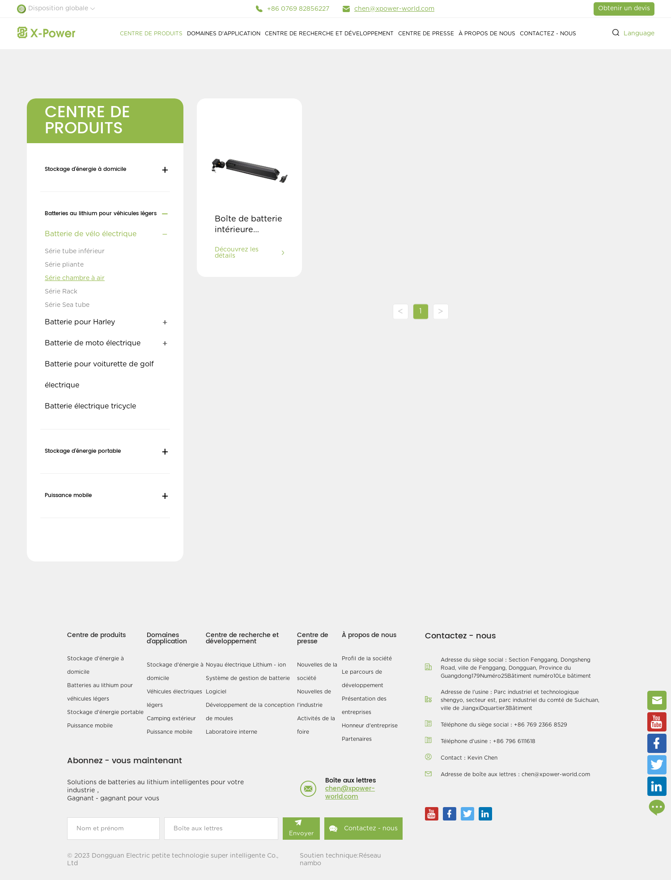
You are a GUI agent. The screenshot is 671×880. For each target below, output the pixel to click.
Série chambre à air (75, 278)
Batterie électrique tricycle (90, 406)
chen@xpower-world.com (394, 9)
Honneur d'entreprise (370, 725)
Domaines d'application (223, 33)
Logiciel (216, 691)
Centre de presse (426, 33)
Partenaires (357, 739)
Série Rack (61, 292)
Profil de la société (367, 658)
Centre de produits (151, 33)
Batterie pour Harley (80, 322)
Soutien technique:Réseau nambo (340, 860)
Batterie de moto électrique (92, 343)
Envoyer (301, 828)
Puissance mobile (68, 495)
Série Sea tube (67, 305)
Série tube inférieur (75, 251)
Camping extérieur (171, 718)
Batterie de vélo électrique (90, 234)
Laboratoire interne (231, 732)
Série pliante (64, 265)
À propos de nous (487, 33)
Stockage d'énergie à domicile (85, 169)
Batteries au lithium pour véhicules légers (101, 213)
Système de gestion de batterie (248, 678)
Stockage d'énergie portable (83, 451)
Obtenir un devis (624, 8)
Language (639, 33)
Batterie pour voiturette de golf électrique (99, 375)
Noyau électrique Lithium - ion (246, 664)
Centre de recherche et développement (329, 33)
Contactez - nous (548, 33)
